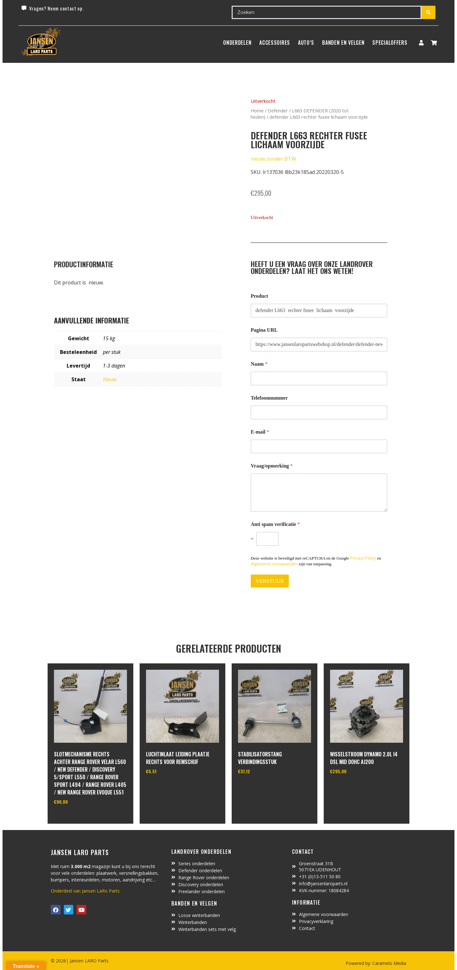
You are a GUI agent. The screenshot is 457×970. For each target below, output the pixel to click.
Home (257, 110)
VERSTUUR (269, 581)
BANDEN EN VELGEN (343, 42)
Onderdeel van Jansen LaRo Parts (85, 891)
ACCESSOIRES (274, 42)
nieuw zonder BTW (273, 158)
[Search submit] (428, 12)
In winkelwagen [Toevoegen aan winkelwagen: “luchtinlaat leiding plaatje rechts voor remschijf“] (169, 787)
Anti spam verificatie (275, 524)
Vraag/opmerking (272, 465)
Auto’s (306, 42)
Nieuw (109, 379)
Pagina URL (264, 330)
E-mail (260, 432)
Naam (259, 364)
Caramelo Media (388, 963)
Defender (278, 110)
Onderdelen (237, 42)
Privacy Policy (363, 558)
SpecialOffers (389, 42)
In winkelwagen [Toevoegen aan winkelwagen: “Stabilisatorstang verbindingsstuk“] (261, 787)
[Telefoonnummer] (319, 412)
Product (259, 296)
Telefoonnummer (269, 398)
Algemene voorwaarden (274, 564)
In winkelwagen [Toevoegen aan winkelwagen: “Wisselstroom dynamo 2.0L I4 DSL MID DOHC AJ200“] (353, 787)
